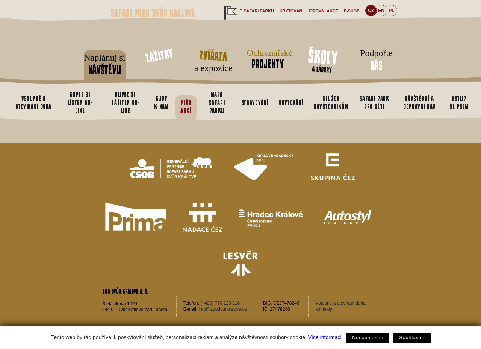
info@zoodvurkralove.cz (222, 309)
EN (381, 10)
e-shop (351, 11)
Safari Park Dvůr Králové (153, 13)
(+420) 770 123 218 (220, 303)
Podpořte (376, 60)
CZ (371, 10)
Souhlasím (411, 337)
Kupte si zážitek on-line (125, 102)
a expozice (213, 60)
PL (391, 10)
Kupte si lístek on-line (80, 102)
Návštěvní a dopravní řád (419, 102)
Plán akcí (186, 107)
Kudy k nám (161, 102)
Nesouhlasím (367, 337)
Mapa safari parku (217, 102)
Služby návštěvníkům (331, 102)
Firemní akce (323, 11)
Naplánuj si (105, 65)
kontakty (323, 309)
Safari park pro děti (374, 102)
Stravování (254, 103)
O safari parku (256, 11)
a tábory (322, 60)
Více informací (325, 337)
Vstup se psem (459, 102)
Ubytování (291, 11)
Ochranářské (268, 59)
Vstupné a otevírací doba (33, 102)
